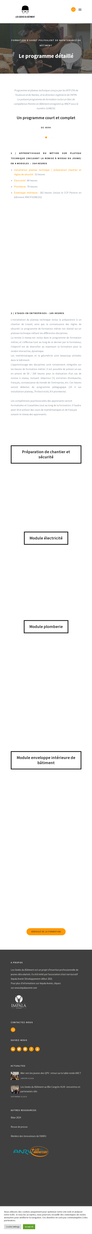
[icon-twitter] (20, 1049)
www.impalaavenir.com (25, 987)
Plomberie (20, 186)
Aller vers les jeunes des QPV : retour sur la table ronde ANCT (50, 1073)
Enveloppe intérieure (25, 192)
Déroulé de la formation (46, 931)
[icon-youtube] (38, 1049)
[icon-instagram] (26, 1049)
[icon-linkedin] (14, 1049)
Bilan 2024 (16, 1117)
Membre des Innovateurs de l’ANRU (28, 1136)
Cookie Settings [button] (12, 1226)
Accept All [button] (29, 1226)
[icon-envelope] (73, 9)
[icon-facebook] (32, 1049)
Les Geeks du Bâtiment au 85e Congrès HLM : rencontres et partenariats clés (50, 1089)
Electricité (20, 180)
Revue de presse (19, 1126)
